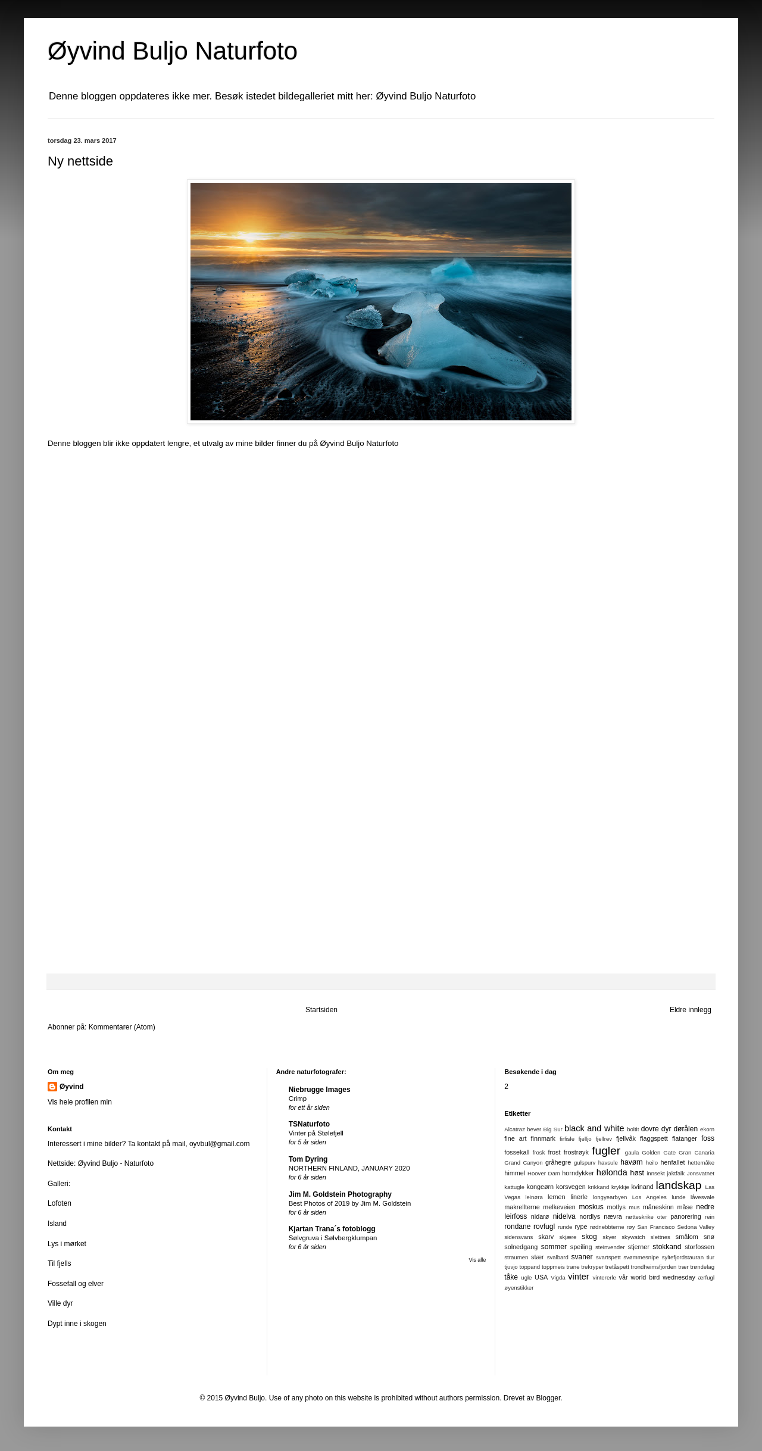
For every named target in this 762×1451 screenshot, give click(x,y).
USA (541, 1277)
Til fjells (59, 1263)
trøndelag (702, 1266)
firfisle (567, 1138)
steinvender (610, 1247)
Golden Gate (659, 1152)
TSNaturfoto (309, 1124)
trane (573, 1266)
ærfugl (706, 1277)
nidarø (540, 1216)
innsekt (655, 1173)
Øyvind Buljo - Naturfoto (116, 1163)
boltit (633, 1129)
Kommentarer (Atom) (122, 1027)
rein (709, 1216)
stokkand (666, 1247)
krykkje (620, 1187)
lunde (678, 1197)
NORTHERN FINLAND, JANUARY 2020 (349, 1168)
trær (683, 1266)
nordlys (589, 1216)
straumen (516, 1257)
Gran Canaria (696, 1152)
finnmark (542, 1138)
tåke (511, 1277)
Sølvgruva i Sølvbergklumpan (333, 1237)
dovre (650, 1129)
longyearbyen (610, 1197)
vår (623, 1277)
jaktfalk (676, 1173)
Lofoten (59, 1203)
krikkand (599, 1187)
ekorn (707, 1129)
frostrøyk (576, 1152)
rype (581, 1226)
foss (707, 1138)
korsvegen (571, 1186)
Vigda (558, 1277)
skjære (567, 1237)
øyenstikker (518, 1287)
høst (637, 1173)
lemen (556, 1196)
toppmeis (553, 1266)
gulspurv (584, 1162)
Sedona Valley (695, 1227)
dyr (666, 1129)
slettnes (660, 1237)
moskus (591, 1207)
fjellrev (603, 1138)
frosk (539, 1152)
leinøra (533, 1197)
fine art (515, 1138)
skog (589, 1236)
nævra (613, 1216)
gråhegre (558, 1162)
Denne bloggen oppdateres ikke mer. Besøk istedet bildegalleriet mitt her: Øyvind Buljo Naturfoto (262, 96)
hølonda (612, 1172)
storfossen (699, 1246)
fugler (606, 1150)
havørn (631, 1162)
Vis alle (477, 1260)
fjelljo (585, 1138)
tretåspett (617, 1266)
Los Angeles (649, 1197)
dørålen (685, 1129)
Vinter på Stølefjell (316, 1133)
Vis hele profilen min (80, 1102)
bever (534, 1129)
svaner (582, 1257)
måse (684, 1206)
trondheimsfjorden (654, 1266)
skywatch (633, 1237)
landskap (679, 1185)
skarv (546, 1236)
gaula (632, 1152)
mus (634, 1207)
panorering (685, 1216)
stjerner (638, 1246)
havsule (608, 1162)
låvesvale (702, 1197)
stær (537, 1256)
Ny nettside (80, 161)
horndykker (578, 1173)
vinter (578, 1276)
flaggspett (654, 1138)
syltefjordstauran (683, 1257)
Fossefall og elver (76, 1284)
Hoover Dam (543, 1173)
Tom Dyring (308, 1159)
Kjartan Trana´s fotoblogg (332, 1229)
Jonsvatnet (700, 1173)
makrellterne (521, 1206)
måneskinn (658, 1206)
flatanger (684, 1138)
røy (631, 1227)
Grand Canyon (523, 1162)
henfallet (673, 1162)
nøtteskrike (640, 1216)
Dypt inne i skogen (77, 1323)
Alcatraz (514, 1129)
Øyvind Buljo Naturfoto (359, 443)
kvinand (642, 1186)
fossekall (516, 1152)
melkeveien (559, 1206)
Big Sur (553, 1129)
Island (57, 1223)
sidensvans (518, 1237)
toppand (529, 1266)
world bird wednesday (663, 1277)
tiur (710, 1257)
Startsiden (321, 1010)
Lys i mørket (67, 1244)
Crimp (298, 1098)
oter (662, 1216)
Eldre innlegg (690, 1010)
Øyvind (72, 1086)
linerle (579, 1196)
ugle (526, 1277)
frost (554, 1152)
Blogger (548, 1398)
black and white (594, 1128)
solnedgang (521, 1246)
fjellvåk (626, 1138)
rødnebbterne (607, 1227)
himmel (514, 1173)
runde (565, 1227)
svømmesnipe (641, 1257)
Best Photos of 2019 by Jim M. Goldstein (350, 1203)
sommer (554, 1247)
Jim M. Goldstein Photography (340, 1194)
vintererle (604, 1277)
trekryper (592, 1266)
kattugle (514, 1187)
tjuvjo (510, 1266)
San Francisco (656, 1227)
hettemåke (701, 1162)
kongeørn (540, 1186)
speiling (581, 1246)
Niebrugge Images (320, 1089)
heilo (652, 1162)
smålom (687, 1236)
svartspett (608, 1257)
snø (709, 1236)
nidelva (564, 1216)
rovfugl (544, 1226)
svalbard (558, 1257)
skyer (609, 1237)
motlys (616, 1206)
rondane (517, 1226)
